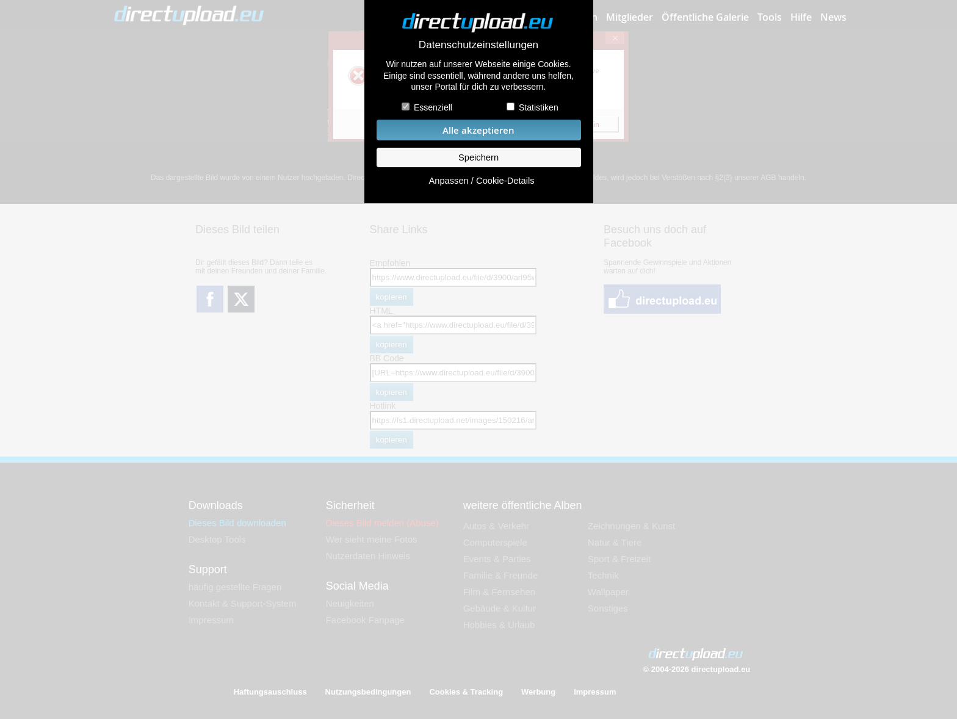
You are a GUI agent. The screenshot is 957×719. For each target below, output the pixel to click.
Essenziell (433, 107)
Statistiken (538, 107)
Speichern (478, 157)
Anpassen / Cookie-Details (481, 181)
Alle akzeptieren (478, 130)
